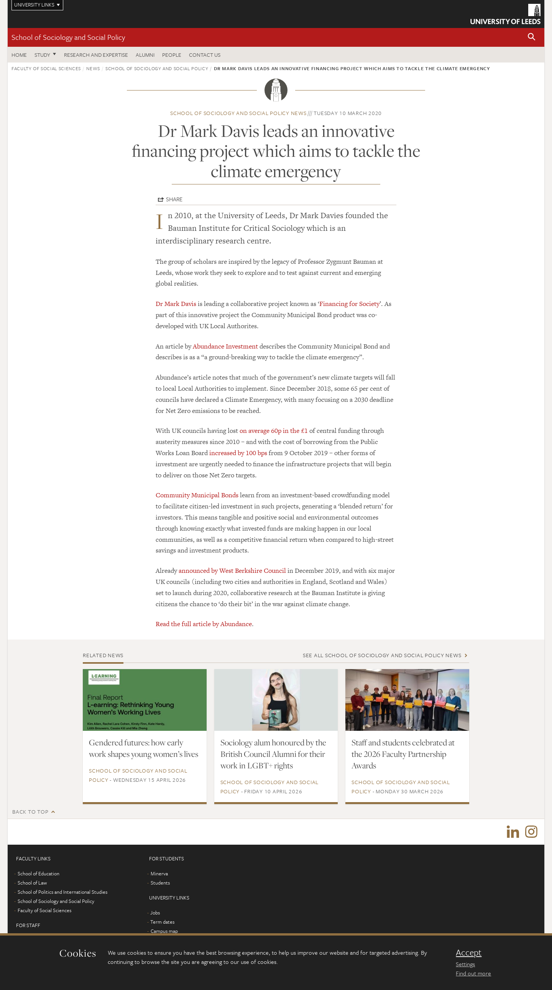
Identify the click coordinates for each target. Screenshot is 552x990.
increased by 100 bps (238, 452)
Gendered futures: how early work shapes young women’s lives (143, 748)
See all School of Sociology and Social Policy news (382, 655)
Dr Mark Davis (176, 303)
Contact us (204, 55)
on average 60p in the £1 (274, 430)
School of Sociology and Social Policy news (238, 113)
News (93, 68)
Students (160, 884)
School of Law (32, 884)
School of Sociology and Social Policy (68, 37)
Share (174, 199)
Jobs (155, 914)
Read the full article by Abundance (204, 623)
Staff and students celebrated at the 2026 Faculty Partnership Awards (403, 754)
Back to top (30, 811)
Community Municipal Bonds (197, 495)
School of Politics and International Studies (62, 893)
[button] (531, 37)
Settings (465, 964)
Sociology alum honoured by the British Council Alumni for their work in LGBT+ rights (273, 754)
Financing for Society (349, 303)
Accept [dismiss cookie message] (468, 952)
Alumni (145, 55)
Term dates (162, 923)
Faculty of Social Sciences (46, 68)
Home (19, 55)
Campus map (164, 932)
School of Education (38, 874)
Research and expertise (96, 55)
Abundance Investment (225, 346)
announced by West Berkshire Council (232, 570)
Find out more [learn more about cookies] (473, 973)
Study (42, 55)
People (171, 55)
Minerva (159, 874)
